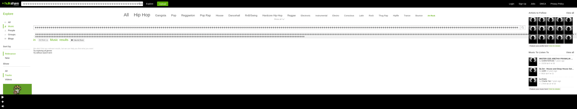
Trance (407, 15)
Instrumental (321, 15)
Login (511, 4)
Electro (335, 15)
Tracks (8, 75)
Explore (149, 4)
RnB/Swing (251, 15)
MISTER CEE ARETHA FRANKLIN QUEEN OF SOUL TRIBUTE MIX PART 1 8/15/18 (556, 59)
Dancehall (234, 15)
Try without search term (42, 53)
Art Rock (431, 16)
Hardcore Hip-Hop (272, 15)
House (219, 15)
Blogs (11, 38)
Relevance (10, 53)
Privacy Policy (557, 4)
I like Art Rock (77, 40)
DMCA (543, 4)
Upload (162, 4)
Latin (361, 15)
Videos (8, 79)
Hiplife (396, 15)
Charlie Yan (546, 81)
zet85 (544, 71)
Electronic (305, 15)
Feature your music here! (545, 89)
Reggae (291, 15)
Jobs (533, 4)
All (9, 22)
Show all (277, 19)
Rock (371, 15)
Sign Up (522, 4)
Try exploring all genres (42, 51)
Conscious (349, 15)
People (11, 30)
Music (11, 26)
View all (570, 13)
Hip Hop (142, 14)
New (7, 58)
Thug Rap (383, 15)
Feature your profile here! (545, 46)
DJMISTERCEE (548, 61)
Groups (11, 34)
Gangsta (160, 15)
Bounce (419, 15)
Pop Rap (205, 15)
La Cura (542, 79)
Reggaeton (188, 15)
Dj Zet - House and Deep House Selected (556, 69)
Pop (173, 15)
